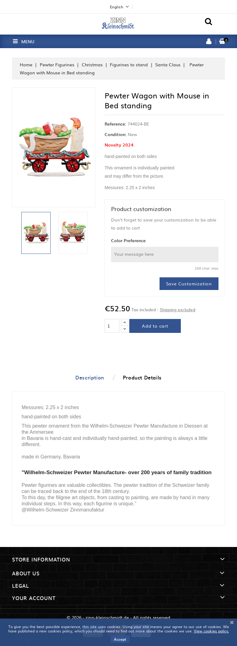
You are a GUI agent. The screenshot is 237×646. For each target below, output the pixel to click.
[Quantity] (112, 326)
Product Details (142, 377)
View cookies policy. (211, 631)
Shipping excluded (177, 310)
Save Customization (189, 283)
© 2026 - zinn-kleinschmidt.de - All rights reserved (118, 617)
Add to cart (155, 326)
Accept (120, 639)
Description (89, 377)
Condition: (116, 134)
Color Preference (128, 240)
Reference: (115, 123)
